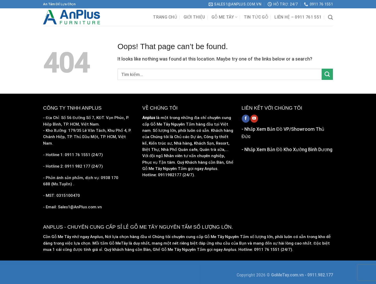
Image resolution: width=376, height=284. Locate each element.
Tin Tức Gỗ (256, 17)
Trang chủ (165, 17)
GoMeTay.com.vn (288, 275)
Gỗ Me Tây (224, 17)
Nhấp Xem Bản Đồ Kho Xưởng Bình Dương (288, 149)
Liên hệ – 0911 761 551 (297, 17)
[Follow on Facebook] (246, 118)
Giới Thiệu (194, 17)
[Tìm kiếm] (330, 17)
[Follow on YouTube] (254, 118)
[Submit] (327, 74)
